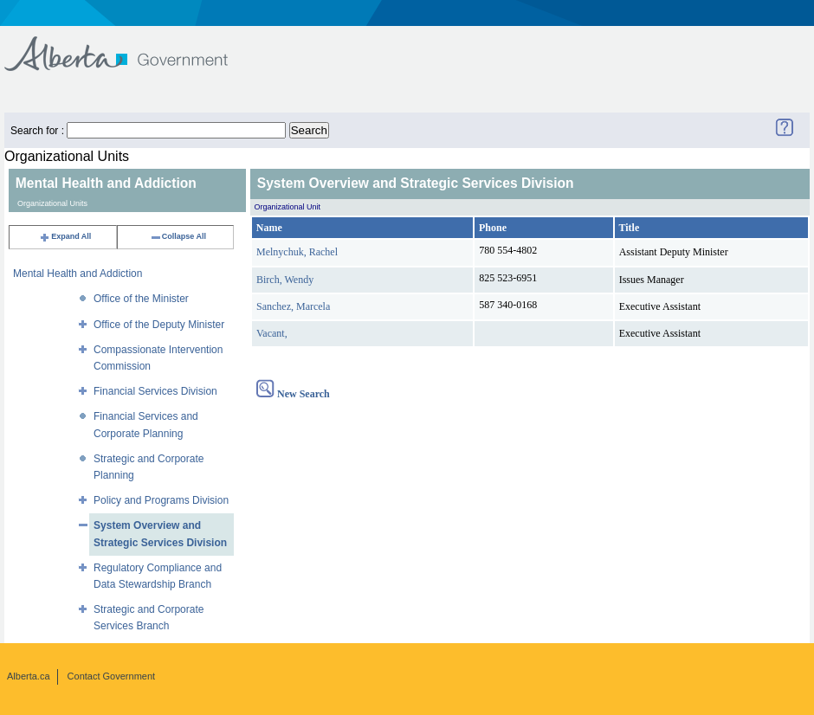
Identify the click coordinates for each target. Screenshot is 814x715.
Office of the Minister (141, 299)
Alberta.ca (28, 676)
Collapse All (178, 236)
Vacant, (271, 333)
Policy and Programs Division (161, 500)
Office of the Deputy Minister (159, 325)
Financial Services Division (155, 391)
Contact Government (112, 676)
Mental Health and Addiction (77, 273)
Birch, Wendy (284, 280)
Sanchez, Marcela (293, 306)
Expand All (65, 236)
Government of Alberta (130, 45)
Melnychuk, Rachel (297, 252)
